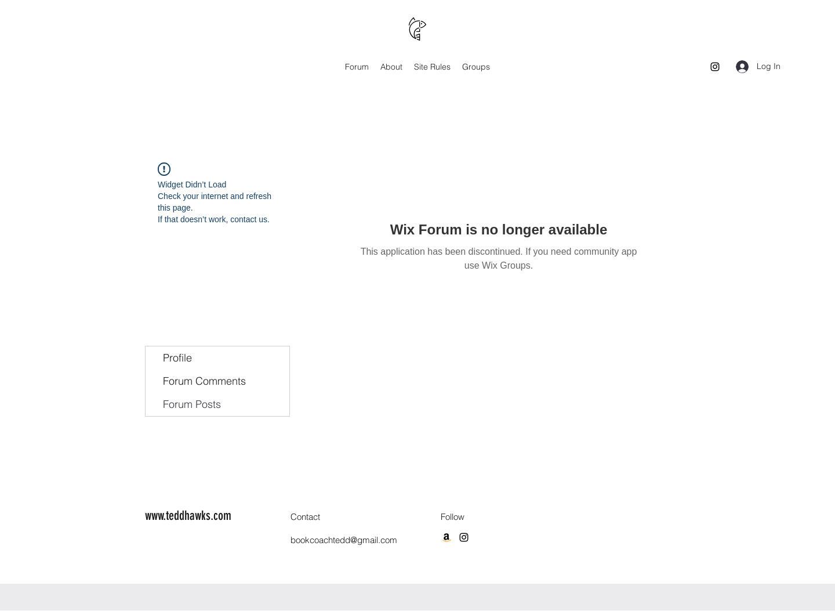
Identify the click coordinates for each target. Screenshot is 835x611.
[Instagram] (715, 67)
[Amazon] (446, 537)
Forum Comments (204, 381)
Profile (177, 357)
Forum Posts (192, 404)
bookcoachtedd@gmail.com (344, 539)
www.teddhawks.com (188, 515)
